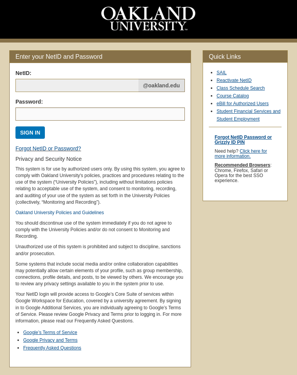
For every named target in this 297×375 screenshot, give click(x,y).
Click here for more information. (241, 153)
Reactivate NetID (234, 80)
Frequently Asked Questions (52, 348)
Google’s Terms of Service (50, 332)
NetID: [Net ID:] (23, 73)
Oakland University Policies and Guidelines (59, 212)
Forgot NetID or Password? (48, 148)
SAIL (222, 72)
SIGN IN (30, 133)
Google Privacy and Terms (50, 340)
